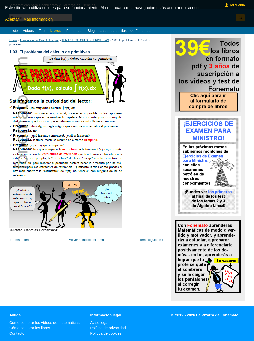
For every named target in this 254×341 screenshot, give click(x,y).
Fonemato (74, 31)
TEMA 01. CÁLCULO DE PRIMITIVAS (85, 40)
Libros (55, 31)
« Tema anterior (20, 240)
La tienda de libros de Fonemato (125, 31)
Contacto (16, 333)
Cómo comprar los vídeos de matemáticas (44, 322)
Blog (91, 31)
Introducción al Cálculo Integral (39, 40)
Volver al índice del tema (86, 240)
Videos (28, 31)
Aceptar (12, 19)
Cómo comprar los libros (29, 328)
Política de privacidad (108, 328)
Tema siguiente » (152, 240)
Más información (38, 19)
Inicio (13, 31)
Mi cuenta (235, 5)
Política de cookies (105, 333)
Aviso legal (99, 322)
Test (42, 31)
